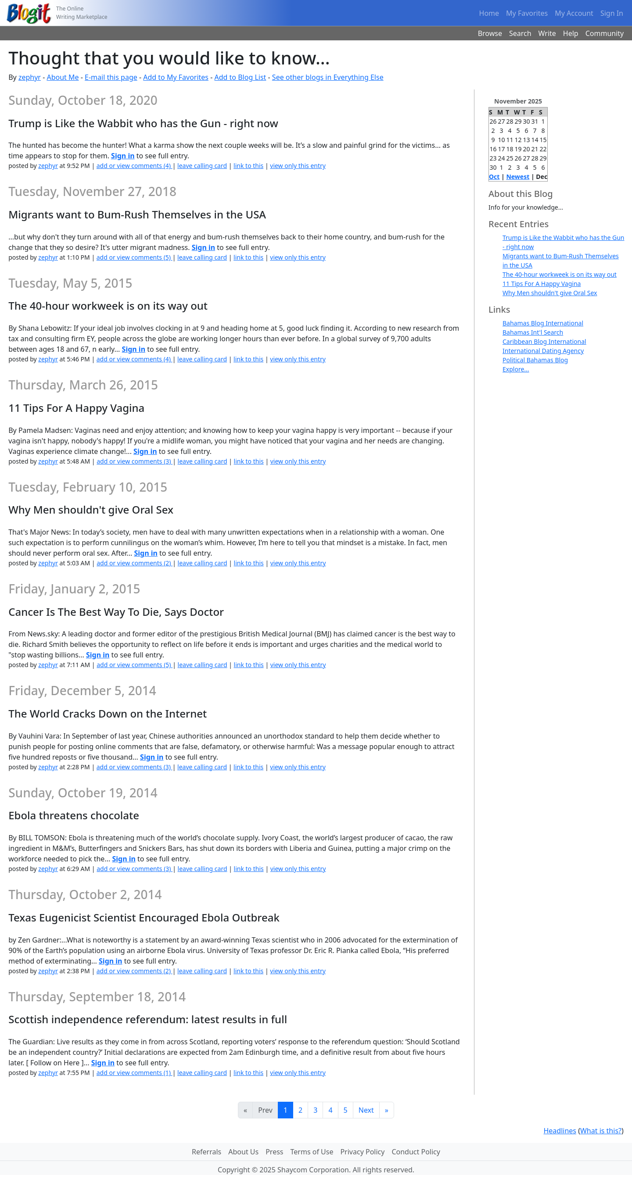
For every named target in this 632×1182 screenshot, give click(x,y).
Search (520, 33)
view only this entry (298, 165)
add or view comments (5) (134, 257)
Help (570, 33)
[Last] (386, 1110)
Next (366, 1110)
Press (274, 1152)
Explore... (516, 369)
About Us (243, 1152)
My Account (574, 13)
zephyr (29, 77)
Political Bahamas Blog (535, 360)
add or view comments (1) (134, 1072)
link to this (248, 165)
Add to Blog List (240, 77)
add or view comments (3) (134, 461)
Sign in (122, 156)
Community (604, 33)
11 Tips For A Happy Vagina (542, 283)
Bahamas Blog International (543, 323)
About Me (63, 77)
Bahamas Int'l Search (533, 332)
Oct (494, 176)
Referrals (206, 1152)
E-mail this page (111, 77)
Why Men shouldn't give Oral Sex (550, 293)
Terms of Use (312, 1152)
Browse (490, 33)
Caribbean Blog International (544, 341)
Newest (517, 176)
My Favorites (527, 13)
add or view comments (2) (134, 563)
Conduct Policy (415, 1152)
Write (547, 33)
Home (489, 13)
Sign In (611, 13)
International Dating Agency (543, 350)
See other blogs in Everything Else (328, 77)
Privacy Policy (362, 1152)
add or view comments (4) (134, 165)
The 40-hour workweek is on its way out (560, 274)
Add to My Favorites (175, 77)
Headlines (559, 1131)
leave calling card (202, 165)
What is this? (600, 1131)
